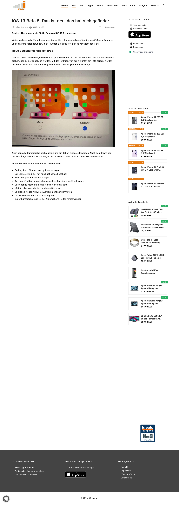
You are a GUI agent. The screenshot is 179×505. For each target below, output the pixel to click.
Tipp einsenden (140, 25)
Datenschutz (139, 47)
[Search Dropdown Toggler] (164, 5)
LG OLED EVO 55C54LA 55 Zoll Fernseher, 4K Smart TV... (151, 317)
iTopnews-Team (140, 29)
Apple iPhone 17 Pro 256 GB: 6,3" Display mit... (152, 168)
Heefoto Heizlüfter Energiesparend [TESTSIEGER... (149, 272)
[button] (6, 499)
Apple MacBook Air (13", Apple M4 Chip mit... (152, 302)
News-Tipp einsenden (24, 467)
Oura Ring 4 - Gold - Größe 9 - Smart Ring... (151, 241)
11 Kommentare (108, 27)
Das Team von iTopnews (26, 475)
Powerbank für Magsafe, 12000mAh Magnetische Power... (152, 226)
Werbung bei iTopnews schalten (29, 471)
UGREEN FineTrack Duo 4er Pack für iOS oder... (152, 210)
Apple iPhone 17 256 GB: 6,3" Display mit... (152, 118)
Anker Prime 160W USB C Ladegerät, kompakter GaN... (153, 256)
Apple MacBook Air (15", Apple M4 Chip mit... (152, 286)
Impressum (138, 43)
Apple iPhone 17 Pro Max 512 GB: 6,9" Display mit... (152, 185)
